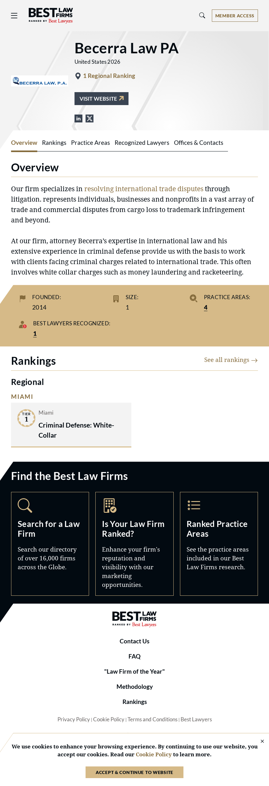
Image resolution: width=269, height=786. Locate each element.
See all (231, 359)
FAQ (134, 656)
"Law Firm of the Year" (134, 671)
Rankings (135, 701)
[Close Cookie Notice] (258, 741)
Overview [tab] (24, 142)
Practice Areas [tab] (90, 142)
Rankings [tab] (54, 142)
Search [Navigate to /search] (50, 543)
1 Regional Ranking (109, 75)
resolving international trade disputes (143, 188)
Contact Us (134, 641)
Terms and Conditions (152, 719)
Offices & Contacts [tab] (198, 142)
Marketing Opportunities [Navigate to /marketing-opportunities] (134, 543)
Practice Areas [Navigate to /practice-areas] (219, 543)
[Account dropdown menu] (235, 15)
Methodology (135, 686)
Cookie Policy (108, 719)
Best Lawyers (196, 719)
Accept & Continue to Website (134, 772)
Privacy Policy (73, 719)
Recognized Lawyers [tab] (142, 142)
